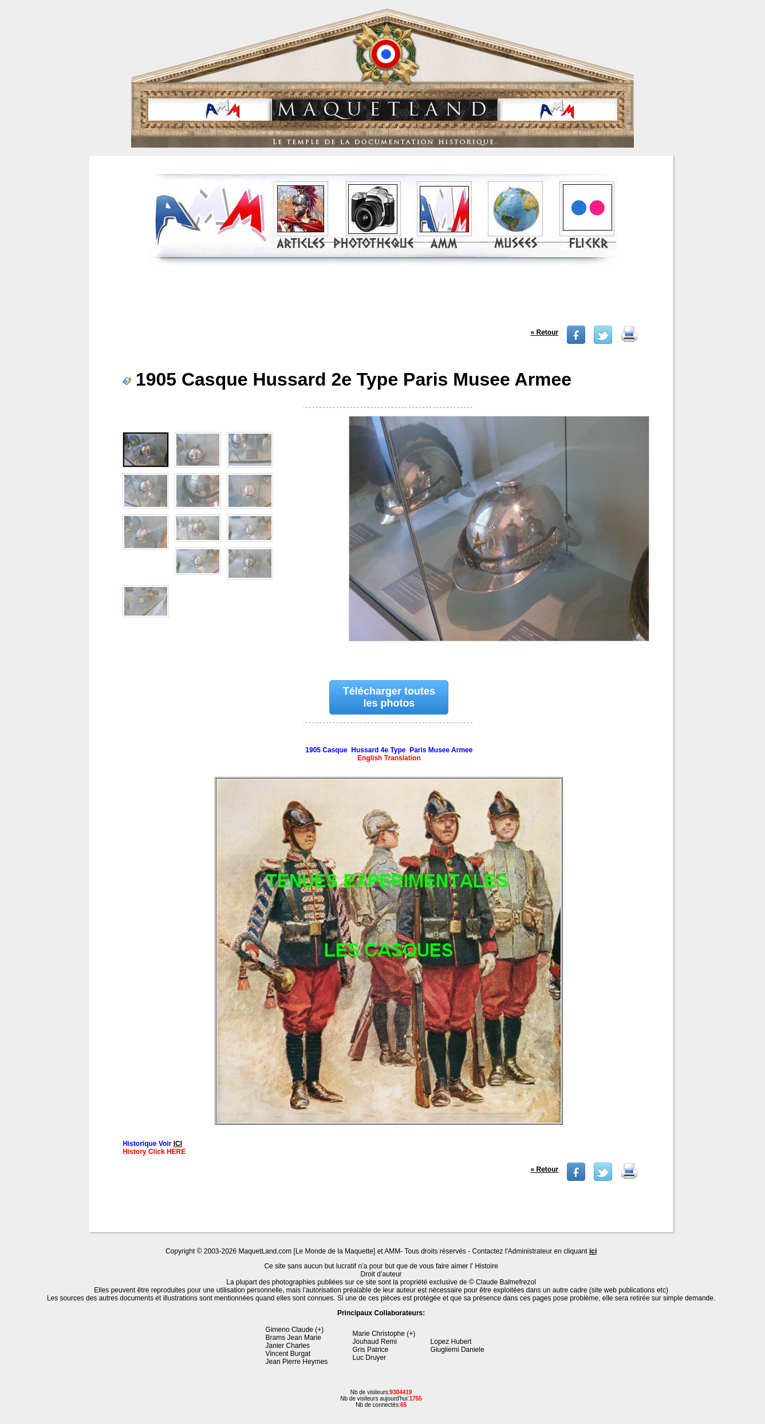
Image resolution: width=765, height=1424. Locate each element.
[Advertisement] (382, 300)
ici (593, 1251)
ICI (177, 1144)
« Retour (545, 332)
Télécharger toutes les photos (389, 697)
